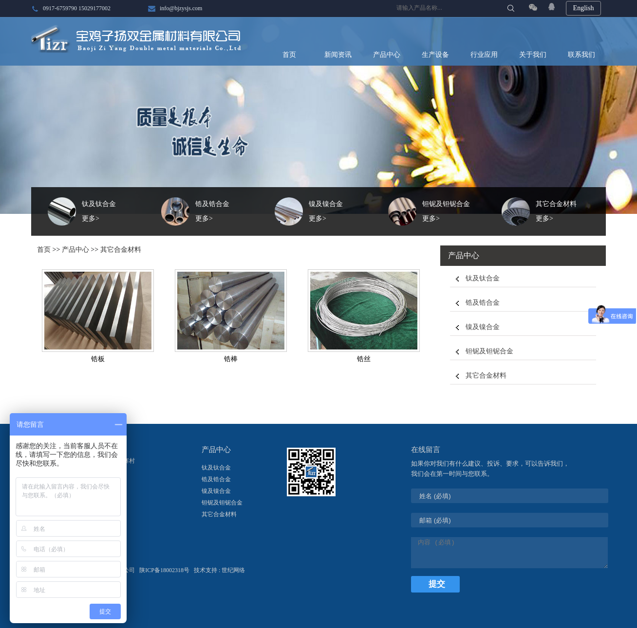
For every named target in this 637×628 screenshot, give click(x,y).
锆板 (98, 359)
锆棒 (231, 359)
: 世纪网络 (232, 570)
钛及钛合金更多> (99, 211)
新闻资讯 (338, 54)
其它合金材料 (120, 249)
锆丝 (364, 359)
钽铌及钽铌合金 (489, 351)
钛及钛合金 (483, 278)
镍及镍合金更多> (326, 211)
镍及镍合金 (483, 327)
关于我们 (532, 54)
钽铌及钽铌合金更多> (446, 211)
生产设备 (435, 54)
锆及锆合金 (483, 302)
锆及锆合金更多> (212, 211)
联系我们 (581, 54)
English (583, 8)
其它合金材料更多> (556, 211)
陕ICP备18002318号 (165, 570)
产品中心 (386, 54)
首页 (289, 54)
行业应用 (484, 54)
